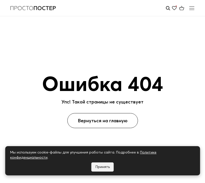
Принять (103, 166)
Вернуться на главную (103, 121)
